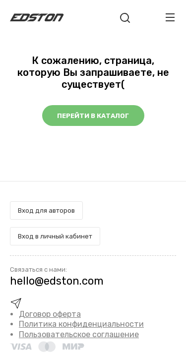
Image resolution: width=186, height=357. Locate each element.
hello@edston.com (57, 281)
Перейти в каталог (93, 115)
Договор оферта (50, 314)
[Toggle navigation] (170, 17)
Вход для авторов (46, 210)
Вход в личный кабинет (55, 236)
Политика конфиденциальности (81, 324)
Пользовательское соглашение (79, 334)
